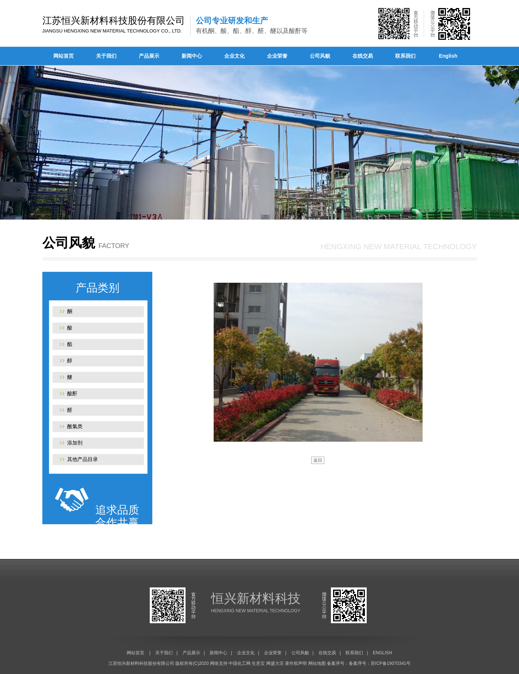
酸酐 (72, 393)
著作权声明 (296, 663)
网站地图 (317, 663)
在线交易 (362, 56)
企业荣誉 (277, 56)
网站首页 (63, 56)
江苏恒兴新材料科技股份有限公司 (141, 663)
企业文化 (234, 56)
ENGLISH (382, 652)
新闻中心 (192, 56)
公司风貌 (320, 56)
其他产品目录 (82, 459)
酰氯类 (75, 426)
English (448, 56)
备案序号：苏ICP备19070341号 (380, 663)
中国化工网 (240, 663)
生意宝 (258, 663)
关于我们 (106, 56)
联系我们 (405, 56)
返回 (317, 460)
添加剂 (75, 443)
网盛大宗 (275, 663)
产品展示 (149, 56)
